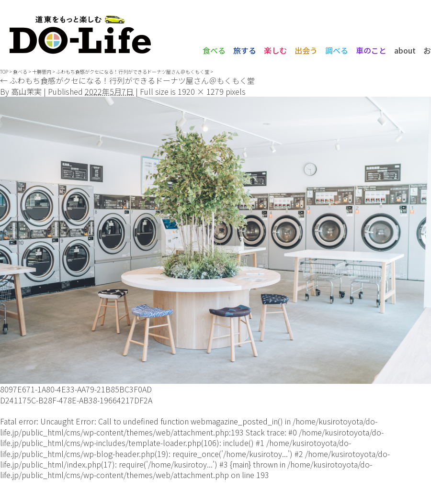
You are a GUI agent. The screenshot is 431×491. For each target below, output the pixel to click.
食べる (214, 50)
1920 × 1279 (201, 91)
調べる (336, 50)
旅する (244, 50)
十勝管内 (41, 71)
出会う (306, 50)
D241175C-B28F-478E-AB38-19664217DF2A (76, 400)
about (405, 50)
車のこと (371, 50)
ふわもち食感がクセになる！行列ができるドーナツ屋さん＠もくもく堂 (132, 71)
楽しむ (275, 50)
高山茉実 (26, 91)
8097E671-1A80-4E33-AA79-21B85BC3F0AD (76, 389)
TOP (4, 71)
